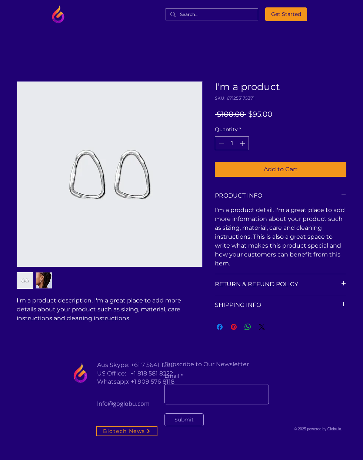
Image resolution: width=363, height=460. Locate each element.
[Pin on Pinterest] (233, 326)
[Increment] (243, 143)
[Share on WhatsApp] (247, 326)
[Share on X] (261, 326)
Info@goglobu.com (123, 404)
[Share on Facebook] (219, 326)
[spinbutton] (232, 143)
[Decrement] (220, 143)
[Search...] (211, 15)
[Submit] (184, 419)
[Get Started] (286, 14)
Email (171, 375)
